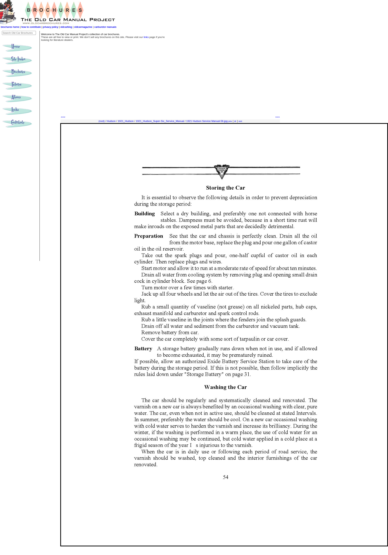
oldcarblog (66, 26)
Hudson (111, 121)
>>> (277, 117)
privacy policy (51, 26)
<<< (63, 117)
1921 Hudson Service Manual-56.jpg (207, 121)
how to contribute (31, 26)
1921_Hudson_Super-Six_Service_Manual (160, 121)
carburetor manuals (105, 26)
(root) (101, 121)
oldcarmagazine (83, 26)
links (146, 37)
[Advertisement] (170, 86)
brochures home (10, 26)
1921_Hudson (126, 121)
